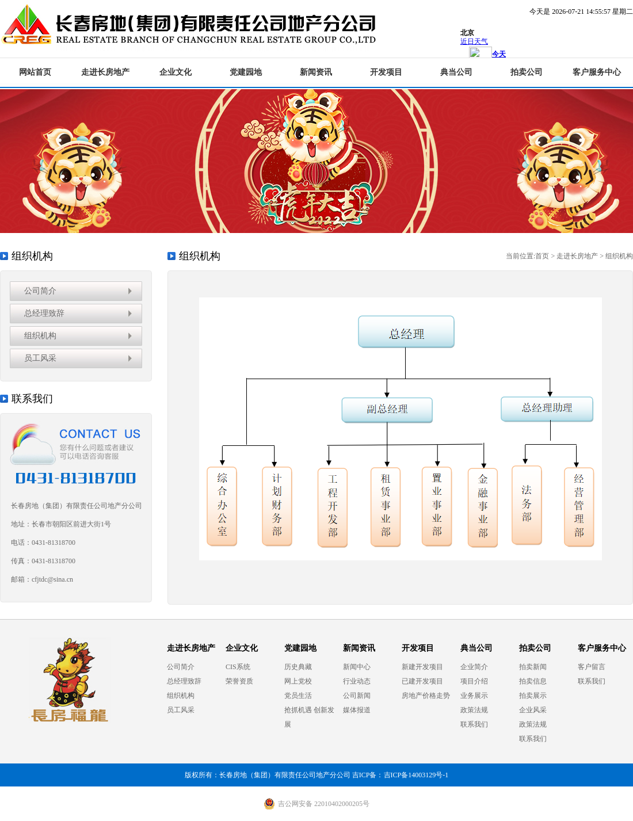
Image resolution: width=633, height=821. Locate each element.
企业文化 (175, 72)
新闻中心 (357, 667)
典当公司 (456, 72)
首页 (542, 256)
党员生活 (298, 696)
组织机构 (40, 335)
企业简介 (474, 667)
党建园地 (246, 72)
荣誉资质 (239, 681)
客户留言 (591, 667)
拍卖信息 (533, 681)
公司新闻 (357, 696)
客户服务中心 (597, 72)
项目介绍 (474, 681)
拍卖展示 (533, 696)
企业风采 (533, 710)
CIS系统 (238, 667)
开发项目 (386, 72)
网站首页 (35, 72)
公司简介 (40, 291)
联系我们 (474, 724)
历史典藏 (298, 667)
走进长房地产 (105, 72)
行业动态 (357, 681)
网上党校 (298, 681)
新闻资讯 (316, 72)
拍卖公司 (526, 72)
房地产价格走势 (426, 696)
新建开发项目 (422, 667)
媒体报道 (357, 710)
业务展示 (474, 696)
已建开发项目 (422, 681)
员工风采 (40, 358)
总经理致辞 (44, 313)
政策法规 (474, 710)
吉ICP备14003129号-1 (416, 775)
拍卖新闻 (533, 667)
